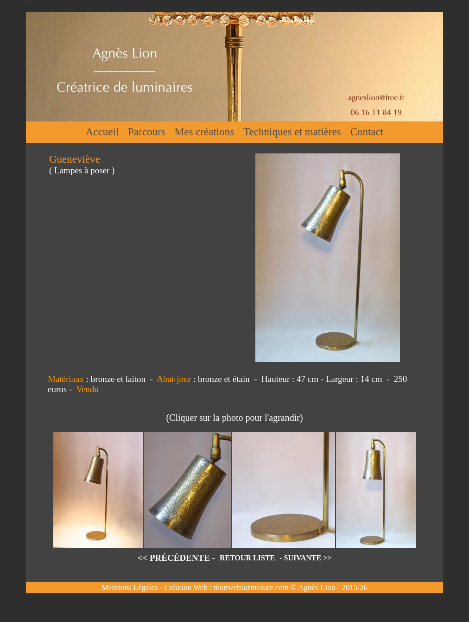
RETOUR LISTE (247, 558)
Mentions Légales (129, 587)
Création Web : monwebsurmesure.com (226, 587)
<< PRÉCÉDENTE (174, 558)
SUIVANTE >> (308, 558)
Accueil (102, 132)
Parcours (146, 132)
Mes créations (204, 132)
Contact (367, 132)
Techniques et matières (292, 132)
